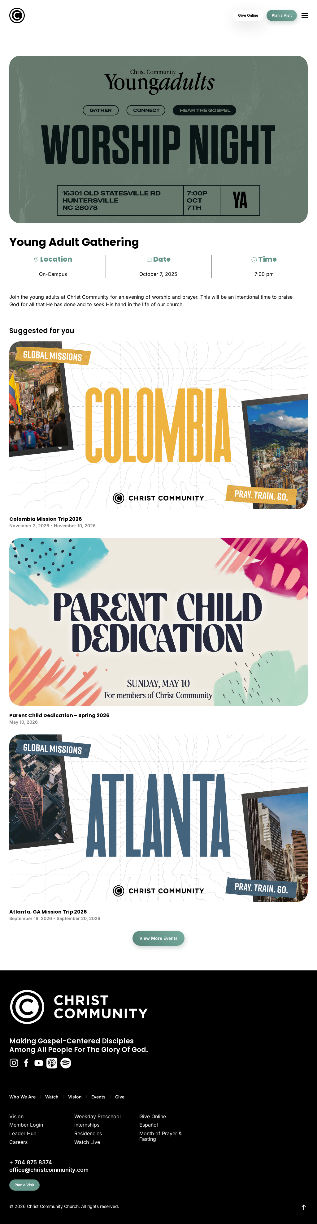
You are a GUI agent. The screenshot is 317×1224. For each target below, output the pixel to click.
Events (98, 1096)
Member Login (26, 1125)
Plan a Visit (282, 15)
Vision (75, 1096)
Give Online (248, 15)
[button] (305, 15)
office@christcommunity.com (49, 1169)
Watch (52, 1096)
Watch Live (87, 1142)
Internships (86, 1125)
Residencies (88, 1133)
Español (148, 1125)
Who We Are (22, 1096)
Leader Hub (23, 1133)
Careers (18, 1142)
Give (119, 1096)
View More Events (158, 938)
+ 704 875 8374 (30, 1162)
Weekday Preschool (97, 1116)
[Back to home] (17, 15)
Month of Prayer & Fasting (160, 1136)
